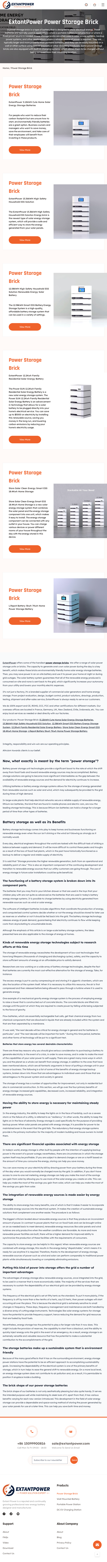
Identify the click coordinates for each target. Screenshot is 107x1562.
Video (6, 1542)
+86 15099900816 (31, 1443)
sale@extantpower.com (71, 1443)
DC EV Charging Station (69, 1509)
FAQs (5, 1537)
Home (6, 68)
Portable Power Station (69, 1504)
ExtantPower (9, 662)
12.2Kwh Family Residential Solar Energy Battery (36, 727)
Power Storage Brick (67, 1493)
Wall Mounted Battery (68, 1499)
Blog (59, 1537)
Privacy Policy (64, 1542)
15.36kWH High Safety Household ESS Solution (27, 723)
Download (8, 1548)
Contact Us (8, 1553)
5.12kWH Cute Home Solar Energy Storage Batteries (66, 719)
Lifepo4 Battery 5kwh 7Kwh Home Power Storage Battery (57, 731)
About (6, 1532)
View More (25, 150)
